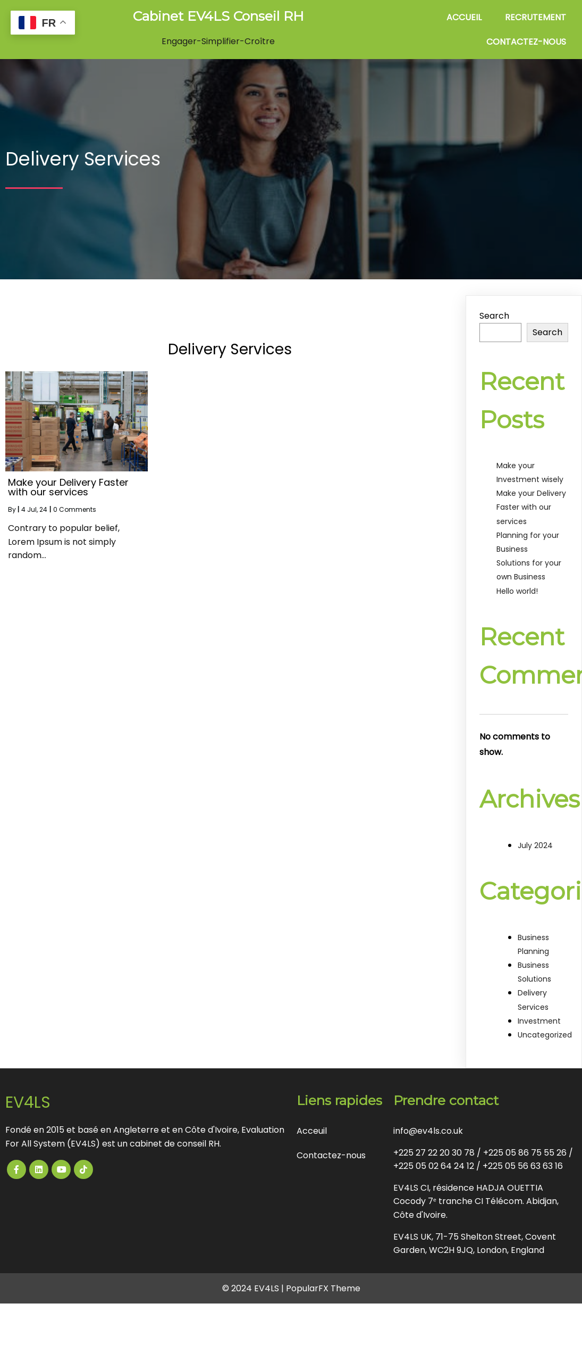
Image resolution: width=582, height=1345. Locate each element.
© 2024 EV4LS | (254, 1288)
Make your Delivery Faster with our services (531, 507)
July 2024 (535, 845)
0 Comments (74, 509)
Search (494, 316)
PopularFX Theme (323, 1288)
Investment (539, 1021)
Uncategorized (545, 1034)
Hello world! (517, 591)
